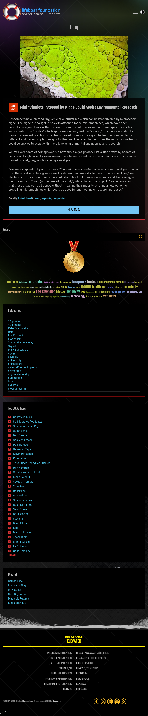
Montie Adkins (21, 541)
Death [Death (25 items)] (36, 287)
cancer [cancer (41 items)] (15, 287)
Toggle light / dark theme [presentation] (142, 12)
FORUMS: (65, 689)
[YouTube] (117, 701)
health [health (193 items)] (86, 286)
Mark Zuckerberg (18, 349)
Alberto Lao (20, 495)
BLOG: (78, 663)
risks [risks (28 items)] (42, 297)
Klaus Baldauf (21, 477)
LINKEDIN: (53, 658)
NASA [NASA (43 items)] (83, 292)
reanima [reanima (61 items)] (105, 291)
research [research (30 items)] (37, 297)
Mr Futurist (14, 589)
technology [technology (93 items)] (78, 296)
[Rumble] (123, 701)
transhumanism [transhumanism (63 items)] (94, 296)
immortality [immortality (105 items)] (130, 287)
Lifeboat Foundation (24, 701)
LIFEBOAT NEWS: (83, 653)
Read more (74, 210)
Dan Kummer (21, 467)
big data (13, 385)
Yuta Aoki (19, 486)
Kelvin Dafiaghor (23, 454)
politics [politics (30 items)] (97, 292)
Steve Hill (18, 518)
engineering (47, 198)
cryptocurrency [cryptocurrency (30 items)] (23, 287)
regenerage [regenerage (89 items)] (117, 292)
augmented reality (19, 374)
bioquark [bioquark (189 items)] (79, 281)
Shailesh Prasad (25, 198)
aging (11, 353)
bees (11, 381)
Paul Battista (21, 444)
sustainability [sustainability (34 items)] (65, 297)
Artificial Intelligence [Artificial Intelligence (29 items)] (51, 282)
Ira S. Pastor (20, 546)
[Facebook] (96, 701)
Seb (15, 527)
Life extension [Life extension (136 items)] (45, 291)
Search (141, 237)
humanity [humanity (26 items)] (111, 288)
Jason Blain (20, 537)
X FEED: (54, 663)
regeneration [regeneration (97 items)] (134, 292)
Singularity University (20, 342)
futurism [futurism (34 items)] (71, 287)
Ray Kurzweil (15, 335)
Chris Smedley (21, 551)
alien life (13, 356)
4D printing (14, 324)
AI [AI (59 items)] (17, 282)
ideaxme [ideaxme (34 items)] (118, 287)
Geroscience (15, 581)
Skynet (12, 346)
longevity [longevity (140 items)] (73, 291)
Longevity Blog (17, 585)
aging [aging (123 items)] (11, 282)
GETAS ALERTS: (82, 658)
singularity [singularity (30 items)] (48, 297)
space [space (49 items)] (56, 296)
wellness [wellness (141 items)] (109, 296)
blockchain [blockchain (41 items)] (129, 282)
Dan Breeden (20, 435)
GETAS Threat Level (74, 640)
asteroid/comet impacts (22, 367)
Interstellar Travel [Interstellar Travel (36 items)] (15, 292)
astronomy (14, 371)
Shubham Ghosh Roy (26, 426)
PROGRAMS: (81, 679)
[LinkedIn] (110, 701)
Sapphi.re (57, 701)
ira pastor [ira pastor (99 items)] (29, 292)
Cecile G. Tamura (23, 481)
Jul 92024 (13, 108)
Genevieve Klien (22, 417)
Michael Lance (22, 532)
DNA (10, 332)
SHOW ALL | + (13, 555)
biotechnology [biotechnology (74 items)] (107, 282)
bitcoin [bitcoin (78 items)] (120, 282)
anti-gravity (14, 360)
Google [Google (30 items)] (78, 287)
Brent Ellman (20, 523)
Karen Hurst (20, 458)
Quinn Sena (20, 430)
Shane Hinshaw (22, 500)
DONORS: (63, 668)
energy (37, 198)
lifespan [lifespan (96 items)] (61, 292)
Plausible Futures (18, 598)
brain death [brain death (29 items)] (138, 282)
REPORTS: (80, 673)
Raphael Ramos (22, 504)
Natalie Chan (21, 514)
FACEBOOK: (52, 653)
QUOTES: (80, 689)
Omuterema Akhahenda (27, 472)
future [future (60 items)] (64, 287)
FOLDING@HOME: (53, 679)
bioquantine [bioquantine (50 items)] (65, 282)
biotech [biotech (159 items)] (92, 282)
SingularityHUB (17, 602)
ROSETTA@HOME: (52, 684)
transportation (59, 198)
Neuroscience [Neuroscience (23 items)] (90, 292)
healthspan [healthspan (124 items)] (99, 287)
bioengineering (17, 388)
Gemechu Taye (22, 449)
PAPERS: (80, 684)
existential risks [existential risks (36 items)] (45, 287)
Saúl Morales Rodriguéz (27, 421)
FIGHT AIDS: (56, 673)
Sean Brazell (20, 509)
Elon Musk (14, 339)
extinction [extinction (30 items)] (56, 287)
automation (15, 378)
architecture (15, 363)
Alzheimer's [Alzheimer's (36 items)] (23, 282)
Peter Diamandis (18, 328)
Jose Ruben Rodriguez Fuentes (31, 463)
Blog (74, 27)
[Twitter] (103, 701)
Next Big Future (17, 594)
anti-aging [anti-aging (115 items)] (36, 282)
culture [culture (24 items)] (32, 287)
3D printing (14, 321)
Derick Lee (19, 491)
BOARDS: (80, 668)
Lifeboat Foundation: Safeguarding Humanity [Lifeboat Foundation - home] (65, 12)
